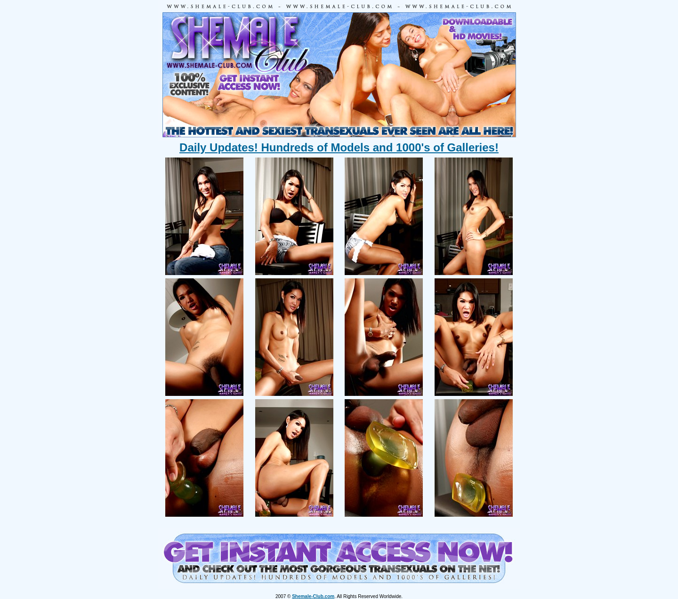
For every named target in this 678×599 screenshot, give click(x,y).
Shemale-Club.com (313, 596)
